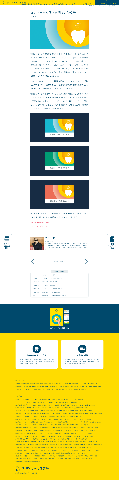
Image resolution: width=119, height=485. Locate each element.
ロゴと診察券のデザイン (22, 463)
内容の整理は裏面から (51, 463)
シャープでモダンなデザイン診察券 (49, 438)
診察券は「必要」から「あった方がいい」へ (27, 424)
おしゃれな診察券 (47, 443)
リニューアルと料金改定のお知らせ (68, 424)
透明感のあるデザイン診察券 (40, 441)
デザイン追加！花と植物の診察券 (61, 443)
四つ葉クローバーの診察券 (86, 418)
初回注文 (40, 394)
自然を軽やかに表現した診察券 (80, 412)
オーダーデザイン (63, 388)
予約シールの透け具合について (34, 443)
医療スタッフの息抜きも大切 (66, 438)
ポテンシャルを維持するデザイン (83, 452)
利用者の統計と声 (73, 388)
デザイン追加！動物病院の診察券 (80, 443)
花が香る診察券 (98, 418)
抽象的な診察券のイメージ (40, 418)
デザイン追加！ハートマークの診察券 (68, 455)
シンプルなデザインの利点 (22, 421)
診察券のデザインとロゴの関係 (66, 429)
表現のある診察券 (65, 457)
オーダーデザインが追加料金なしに (50, 446)
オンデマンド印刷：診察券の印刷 (66, 463)
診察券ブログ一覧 (59, 261)
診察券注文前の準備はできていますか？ (46, 426)
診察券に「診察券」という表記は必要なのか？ (40, 435)
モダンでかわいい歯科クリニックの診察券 (27, 429)
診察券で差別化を (20, 443)
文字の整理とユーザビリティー (61, 435)
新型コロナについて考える (55, 441)
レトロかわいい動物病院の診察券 (69, 418)
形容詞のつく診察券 (47, 460)
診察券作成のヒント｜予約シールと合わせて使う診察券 (83, 432)
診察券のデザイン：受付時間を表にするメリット (72, 407)
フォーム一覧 (25, 394)
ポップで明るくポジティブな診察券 (25, 415)
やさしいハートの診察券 (53, 418)
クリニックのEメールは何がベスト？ (80, 457)
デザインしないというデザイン (76, 460)
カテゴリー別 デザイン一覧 (41, 222)
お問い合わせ (82, 394)
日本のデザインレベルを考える (85, 441)
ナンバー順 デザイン (43, 391)
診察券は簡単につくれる (69, 441)
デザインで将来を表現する (60, 460)
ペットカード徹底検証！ (34, 460)
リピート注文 (46, 394)
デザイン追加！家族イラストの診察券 (25, 455)
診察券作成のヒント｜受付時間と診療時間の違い (28, 466)
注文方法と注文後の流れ (36, 388)
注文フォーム (80, 2)
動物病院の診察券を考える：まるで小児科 (49, 409)
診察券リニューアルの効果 (22, 404)
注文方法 (113, 2)
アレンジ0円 (55, 388)
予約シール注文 (69, 394)
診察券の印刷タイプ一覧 (66, 391)
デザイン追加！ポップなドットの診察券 (46, 455)
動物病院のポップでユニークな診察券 (25, 426)
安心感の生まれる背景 (21, 460)
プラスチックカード (79, 391)
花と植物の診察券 (55, 457)
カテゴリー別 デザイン (32, 391)
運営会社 (90, 2)
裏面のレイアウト (54, 391)
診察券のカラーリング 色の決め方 (25, 449)
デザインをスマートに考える (36, 463)
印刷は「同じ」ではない (81, 446)
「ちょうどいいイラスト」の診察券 (49, 424)
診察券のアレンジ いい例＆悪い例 (25, 457)
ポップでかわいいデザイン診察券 (83, 438)
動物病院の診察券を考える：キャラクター (27, 409)
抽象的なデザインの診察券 (92, 460)
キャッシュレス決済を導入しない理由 (55, 421)
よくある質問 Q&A (84, 388)
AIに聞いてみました (89, 409)
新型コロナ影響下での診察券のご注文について (28, 446)
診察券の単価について (21, 435)
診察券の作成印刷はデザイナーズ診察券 (27, 477)
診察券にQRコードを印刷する (83, 429)
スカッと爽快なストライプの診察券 (84, 261)
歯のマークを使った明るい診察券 (83, 415)
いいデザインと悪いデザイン (91, 435)
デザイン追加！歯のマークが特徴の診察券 (91, 449)
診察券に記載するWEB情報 (71, 449)
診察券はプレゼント (21, 412)
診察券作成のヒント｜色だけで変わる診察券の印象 (55, 432)
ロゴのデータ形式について (85, 424)
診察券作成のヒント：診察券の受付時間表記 (27, 438)
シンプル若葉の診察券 (65, 412)
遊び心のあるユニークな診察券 (24, 418)
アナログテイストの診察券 (76, 404)
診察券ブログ (93, 388)
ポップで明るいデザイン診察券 (24, 441)
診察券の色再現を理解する (67, 452)
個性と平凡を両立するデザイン (66, 426)
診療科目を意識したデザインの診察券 (45, 415)
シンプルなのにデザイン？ (67, 446)
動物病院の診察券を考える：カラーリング (72, 409)
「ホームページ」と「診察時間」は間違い (27, 407)
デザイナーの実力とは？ (76, 435)
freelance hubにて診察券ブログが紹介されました (88, 426)
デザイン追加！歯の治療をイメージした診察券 (28, 452)
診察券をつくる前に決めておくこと (50, 452)
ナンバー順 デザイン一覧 (40, 226)
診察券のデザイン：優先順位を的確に (48, 407)
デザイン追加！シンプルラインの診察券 (88, 455)
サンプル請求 (101, 2)
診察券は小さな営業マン (22, 432)
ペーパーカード (97, 391)
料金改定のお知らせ (94, 446)
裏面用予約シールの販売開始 (42, 457)
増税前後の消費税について (42, 449)
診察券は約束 (30, 412)
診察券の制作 (40, 2)
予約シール (18, 394)
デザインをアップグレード (37, 421)
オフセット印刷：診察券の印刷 (84, 463)
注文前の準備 (47, 388)
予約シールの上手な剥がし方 (73, 421)
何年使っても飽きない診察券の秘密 (47, 429)
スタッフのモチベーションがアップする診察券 (47, 412)
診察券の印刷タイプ (67, 2)
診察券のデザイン (53, 2)
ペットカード (88, 391)
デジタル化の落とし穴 (35, 432)
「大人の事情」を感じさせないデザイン (40, 404)
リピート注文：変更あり (57, 394)
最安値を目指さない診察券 (57, 449)
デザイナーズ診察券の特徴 (22, 388)
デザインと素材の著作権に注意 (60, 404)
